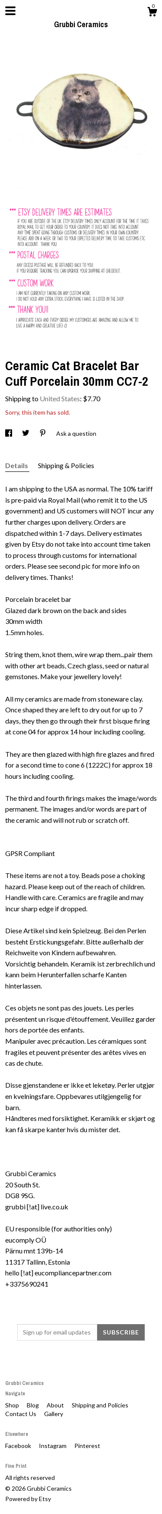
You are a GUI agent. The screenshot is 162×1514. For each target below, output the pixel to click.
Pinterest (87, 1445)
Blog (33, 1405)
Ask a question (76, 433)
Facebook (18, 1445)
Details (17, 465)
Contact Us (21, 1413)
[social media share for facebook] (9, 433)
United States (60, 398)
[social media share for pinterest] (43, 433)
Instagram (53, 1445)
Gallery (53, 1413)
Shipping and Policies (100, 1405)
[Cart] (152, 12)
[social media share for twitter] (26, 433)
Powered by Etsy (28, 1498)
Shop (12, 1405)
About (56, 1405)
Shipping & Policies (66, 465)
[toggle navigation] (10, 10)
